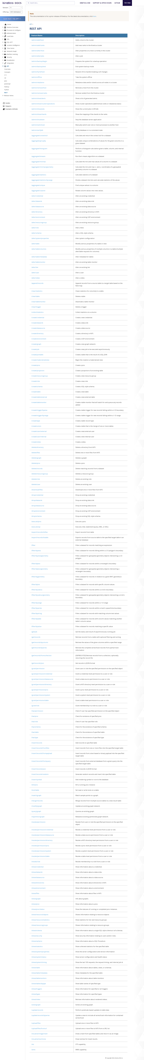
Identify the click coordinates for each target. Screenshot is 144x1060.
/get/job (34, 632)
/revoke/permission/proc (40, 846)
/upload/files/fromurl (39, 1028)
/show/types (35, 994)
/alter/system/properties (40, 238)
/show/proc (35, 904)
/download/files (37, 490)
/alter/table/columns (38, 249)
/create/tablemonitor (38, 402)
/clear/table (35, 296)
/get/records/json (37, 663)
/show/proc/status (37, 909)
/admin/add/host (37, 40)
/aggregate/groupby (38, 141)
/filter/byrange (36, 603)
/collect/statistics (37, 312)
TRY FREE (127, 3)
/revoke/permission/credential (42, 830)
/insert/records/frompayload (41, 753)
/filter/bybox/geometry (39, 569)
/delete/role (35, 479)
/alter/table (35, 244)
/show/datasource (37, 877)
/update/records (37, 1010)
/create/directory (37, 333)
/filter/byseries (36, 608)
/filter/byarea (36, 550)
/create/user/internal (38, 437)
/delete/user (35, 484)
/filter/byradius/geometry (40, 595)
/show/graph (35, 899)
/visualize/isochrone (38, 1039)
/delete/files (35, 453)
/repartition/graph (37, 817)
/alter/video (35, 278)
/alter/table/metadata (39, 257)
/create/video (36, 442)
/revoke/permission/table (40, 856)
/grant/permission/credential (41, 674)
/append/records (37, 283)
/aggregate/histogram (39, 148)
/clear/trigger (36, 307)
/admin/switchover (38, 125)
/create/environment (38, 339)
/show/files (35, 893)
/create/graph (36, 344)
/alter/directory (36, 212)
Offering (6, 12)
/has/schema (35, 727)
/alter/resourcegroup (39, 222)
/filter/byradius (36, 590)
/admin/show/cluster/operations (43, 104)
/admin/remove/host (38, 88)
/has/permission (37, 711)
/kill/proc (34, 785)
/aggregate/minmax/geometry (42, 167)
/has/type (34, 737)
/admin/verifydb (37, 130)
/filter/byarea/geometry (39, 556)
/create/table (35, 392)
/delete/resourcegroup (39, 474)
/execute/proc (36, 521)
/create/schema (36, 386)
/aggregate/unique (38, 185)
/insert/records (36, 743)
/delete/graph (36, 458)
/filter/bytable (36, 619)
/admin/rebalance (37, 82)
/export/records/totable (39, 537)
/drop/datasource (37, 506)
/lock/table (35, 790)
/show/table (35, 968)
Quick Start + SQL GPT (12, 19)
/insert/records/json (38, 769)
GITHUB (117, 3)
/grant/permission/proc (39, 690)
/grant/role (35, 706)
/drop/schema (36, 516)
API (31, 24)
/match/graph (36, 795)
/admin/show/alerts (38, 98)
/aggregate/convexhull (39, 135)
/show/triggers (36, 989)
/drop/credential (37, 495)
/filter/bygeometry (37, 577)
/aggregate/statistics (38, 175)
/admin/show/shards (38, 114)
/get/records (35, 637)
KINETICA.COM (85, 3)
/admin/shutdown (37, 119)
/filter (33, 545)
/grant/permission (37, 668)
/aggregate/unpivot (38, 191)
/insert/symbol (36, 779)
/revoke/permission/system (41, 851)
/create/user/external (39, 431)
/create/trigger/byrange (39, 415)
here (94, 16)
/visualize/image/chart (39, 1034)
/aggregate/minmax (38, 162)
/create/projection (37, 370)
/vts (32, 1044)
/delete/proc (35, 463)
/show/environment (38, 888)
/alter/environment (38, 217)
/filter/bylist (35, 584)
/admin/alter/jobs (37, 56)
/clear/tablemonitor (38, 302)
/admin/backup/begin (39, 61)
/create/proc (35, 365)
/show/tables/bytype (38, 983)
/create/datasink (37, 323)
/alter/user (35, 273)
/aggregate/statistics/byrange (41, 180)
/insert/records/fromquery (41, 761)
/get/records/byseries (39, 648)
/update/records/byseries (40, 1015)
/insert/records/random (39, 774)
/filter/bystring (36, 613)
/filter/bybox (35, 563)
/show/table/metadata (39, 973)
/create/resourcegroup (39, 376)
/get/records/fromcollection (41, 655)
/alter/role (35, 228)
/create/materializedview (40, 360)
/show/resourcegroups (39, 925)
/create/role (35, 381)
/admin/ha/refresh (38, 72)
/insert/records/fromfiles (40, 748)
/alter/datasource (37, 206)
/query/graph (36, 811)
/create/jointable (37, 355)
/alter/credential (37, 196)
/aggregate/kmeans (38, 156)
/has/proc (34, 716)
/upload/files (36, 1023)
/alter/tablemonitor (38, 262)
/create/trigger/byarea (39, 410)
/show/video (35, 999)
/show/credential (37, 867)
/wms (33, 1050)
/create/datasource (38, 328)
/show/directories (37, 883)
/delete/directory (37, 447)
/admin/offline (36, 77)
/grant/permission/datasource (42, 679)
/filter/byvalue (36, 626)
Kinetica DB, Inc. (119, 1058)
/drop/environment (38, 511)
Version (5, 8)
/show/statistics (37, 946)
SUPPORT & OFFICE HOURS (102, 3)
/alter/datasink (36, 201)
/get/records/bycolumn (39, 642)
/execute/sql (35, 527)
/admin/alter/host (37, 51)
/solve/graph (35, 1005)
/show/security (36, 936)
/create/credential (37, 317)
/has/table (35, 732)
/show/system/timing (39, 962)
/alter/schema (36, 233)
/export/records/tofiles (39, 532)
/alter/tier (34, 267)
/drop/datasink (36, 500)
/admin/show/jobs (38, 109)
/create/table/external (39, 397)
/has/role (34, 721)
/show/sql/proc (36, 941)
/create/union (36, 426)
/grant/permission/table (40, 700)
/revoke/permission (38, 822)
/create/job (35, 349)
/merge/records (37, 801)
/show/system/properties (40, 952)
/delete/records (37, 468)
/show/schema (36, 930)
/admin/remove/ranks (39, 93)
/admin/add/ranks (38, 45)
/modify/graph (36, 806)
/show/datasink (36, 872)
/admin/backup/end (38, 66)
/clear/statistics (36, 291)
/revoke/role (35, 861)
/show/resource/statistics (40, 920)
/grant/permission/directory (41, 684)
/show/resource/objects (39, 914)
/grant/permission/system (40, 695)
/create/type (35, 421)
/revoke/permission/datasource (42, 835)
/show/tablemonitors (38, 978)
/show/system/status (38, 957)
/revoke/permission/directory (41, 840)
